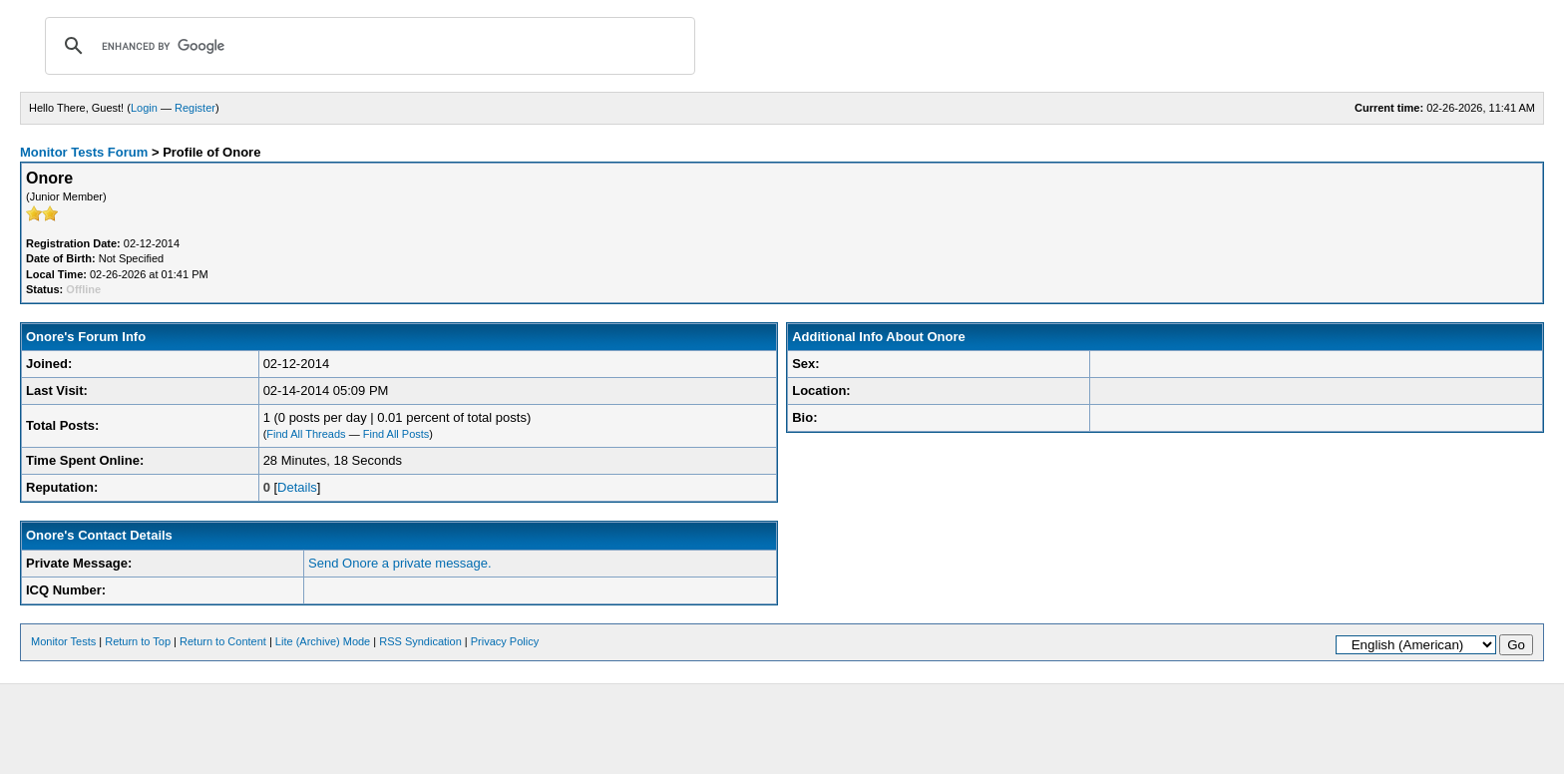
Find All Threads (305, 434)
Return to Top (138, 641)
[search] (367, 46)
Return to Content (223, 641)
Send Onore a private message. (400, 563)
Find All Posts (396, 434)
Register (195, 108)
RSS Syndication (420, 641)
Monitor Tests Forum (84, 152)
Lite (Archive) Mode (322, 641)
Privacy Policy (505, 641)
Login (144, 108)
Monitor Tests (63, 641)
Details (297, 487)
